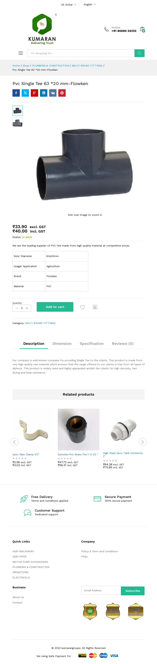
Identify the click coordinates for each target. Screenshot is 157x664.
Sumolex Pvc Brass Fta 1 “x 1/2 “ (78, 453)
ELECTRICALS (21, 576)
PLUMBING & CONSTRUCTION (30, 566)
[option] (33, 439)
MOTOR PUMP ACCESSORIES (30, 560)
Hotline (116, 27)
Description (33, 343)
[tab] (34, 344)
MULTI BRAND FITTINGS (40, 322)
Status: (16, 237)
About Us (18, 596)
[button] (96, 307)
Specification (92, 343)
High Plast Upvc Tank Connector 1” (123, 454)
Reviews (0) (123, 343)
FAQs (84, 555)
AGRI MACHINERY (23, 550)
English (88, 4)
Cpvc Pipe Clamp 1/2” (25, 453)
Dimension (62, 343)
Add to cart (55, 307)
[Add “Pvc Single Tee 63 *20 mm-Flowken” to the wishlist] (83, 307)
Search (139, 53)
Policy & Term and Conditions (99, 550)
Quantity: (17, 303)
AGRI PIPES (19, 555)
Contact (17, 601)
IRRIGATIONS (20, 571)
